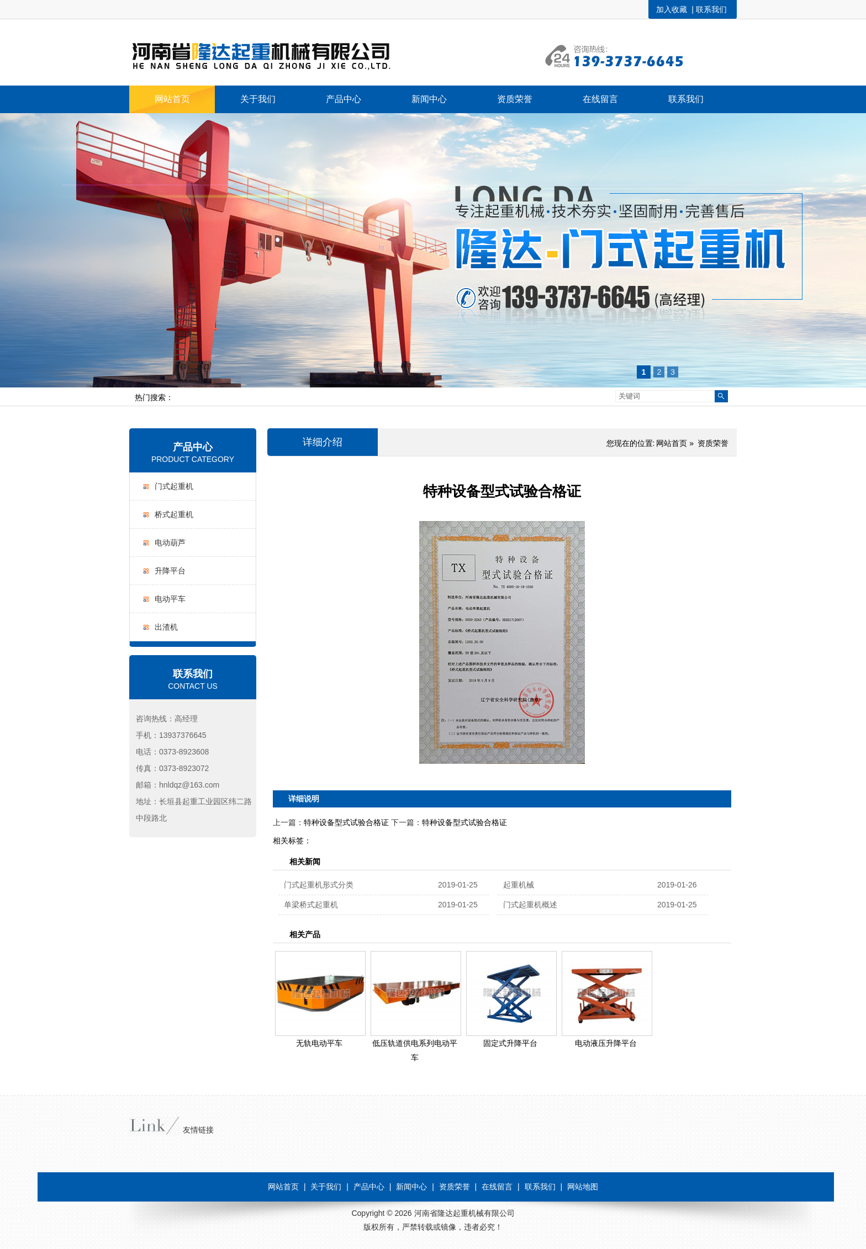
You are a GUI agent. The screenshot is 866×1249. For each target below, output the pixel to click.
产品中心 (193, 447)
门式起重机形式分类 (318, 884)
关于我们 (325, 1186)
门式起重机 (174, 486)
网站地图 (582, 1186)
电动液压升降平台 (606, 1043)
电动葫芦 (170, 542)
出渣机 (166, 627)
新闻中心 (411, 1186)
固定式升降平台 (510, 1043)
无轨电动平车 (319, 1043)
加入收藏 (671, 9)
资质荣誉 (713, 443)
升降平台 (170, 570)
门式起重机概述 (530, 904)
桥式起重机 (174, 514)
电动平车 (170, 598)
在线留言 (497, 1186)
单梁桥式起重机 (311, 904)
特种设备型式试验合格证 (346, 822)
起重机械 (518, 884)
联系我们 (711, 9)
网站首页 (671, 443)
